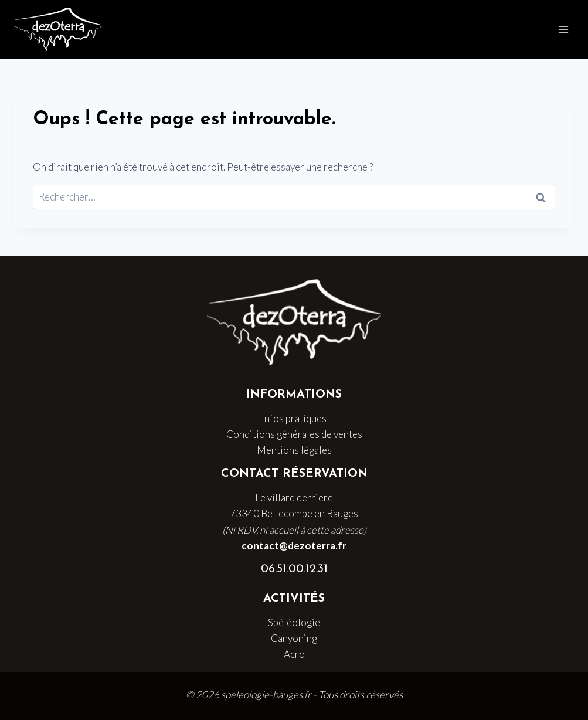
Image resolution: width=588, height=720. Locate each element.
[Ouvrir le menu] (563, 29)
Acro (294, 654)
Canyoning (294, 638)
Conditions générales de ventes (294, 434)
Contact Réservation (294, 474)
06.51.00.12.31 (294, 569)
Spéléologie (294, 622)
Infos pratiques (294, 418)
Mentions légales (294, 450)
